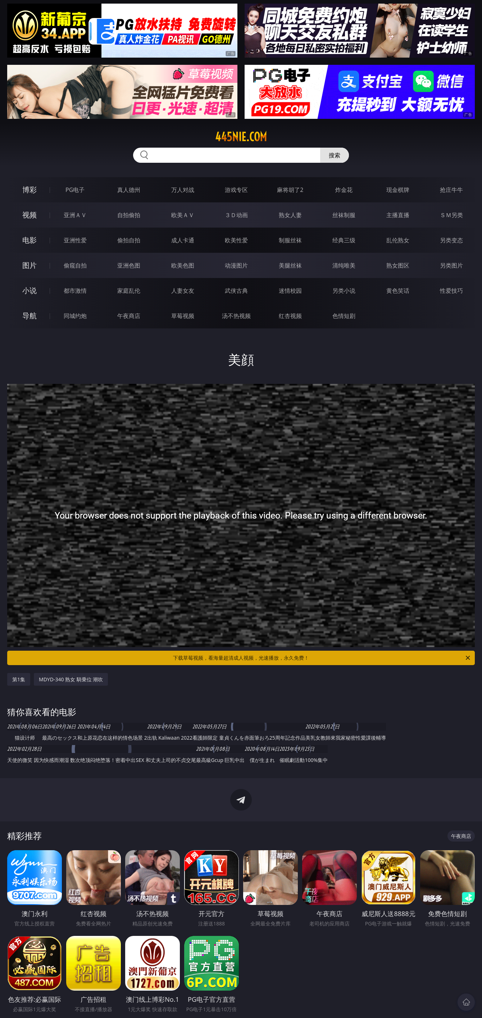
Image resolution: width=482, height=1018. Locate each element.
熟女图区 (397, 265)
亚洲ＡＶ (75, 215)
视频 (29, 215)
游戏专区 (236, 190)
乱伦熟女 (397, 240)
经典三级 (343, 240)
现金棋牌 (397, 190)
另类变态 (451, 240)
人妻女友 (182, 291)
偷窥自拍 (75, 265)
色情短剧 (343, 316)
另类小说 (343, 291)
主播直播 (397, 215)
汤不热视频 (236, 316)
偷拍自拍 (128, 240)
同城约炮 (75, 316)
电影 (29, 240)
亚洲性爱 (75, 240)
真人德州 (128, 190)
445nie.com (241, 137)
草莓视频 (182, 316)
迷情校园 (290, 291)
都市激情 (75, 291)
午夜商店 (128, 316)
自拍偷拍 (128, 215)
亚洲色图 (128, 265)
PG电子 (75, 190)
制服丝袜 (290, 240)
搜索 (334, 155)
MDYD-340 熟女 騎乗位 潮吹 (71, 679)
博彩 (29, 189)
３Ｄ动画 (236, 215)
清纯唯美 (343, 265)
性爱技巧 (451, 291)
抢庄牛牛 (451, 190)
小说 (29, 290)
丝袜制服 (343, 215)
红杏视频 (290, 316)
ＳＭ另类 (451, 215)
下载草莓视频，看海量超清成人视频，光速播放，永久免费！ (322, 658)
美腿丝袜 (290, 265)
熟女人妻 (290, 215)
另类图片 (451, 265)
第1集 (18, 679)
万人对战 (182, 190)
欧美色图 (182, 265)
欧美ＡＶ (182, 215)
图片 (29, 265)
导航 (29, 315)
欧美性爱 (236, 240)
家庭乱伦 (128, 291)
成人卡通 (182, 240)
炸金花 (344, 190)
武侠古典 (236, 291)
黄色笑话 (397, 291)
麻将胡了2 (290, 190)
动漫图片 (236, 265)
